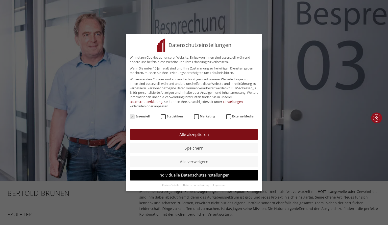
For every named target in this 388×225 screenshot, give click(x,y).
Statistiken (172, 115)
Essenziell (140, 115)
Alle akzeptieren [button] (194, 132)
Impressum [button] (219, 183)
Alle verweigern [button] (194, 160)
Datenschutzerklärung (146, 100)
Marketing (204, 115)
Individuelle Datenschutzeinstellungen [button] (194, 173)
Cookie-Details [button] (171, 183)
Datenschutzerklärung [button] (196, 183)
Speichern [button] (194, 146)
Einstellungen (233, 100)
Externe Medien (240, 115)
